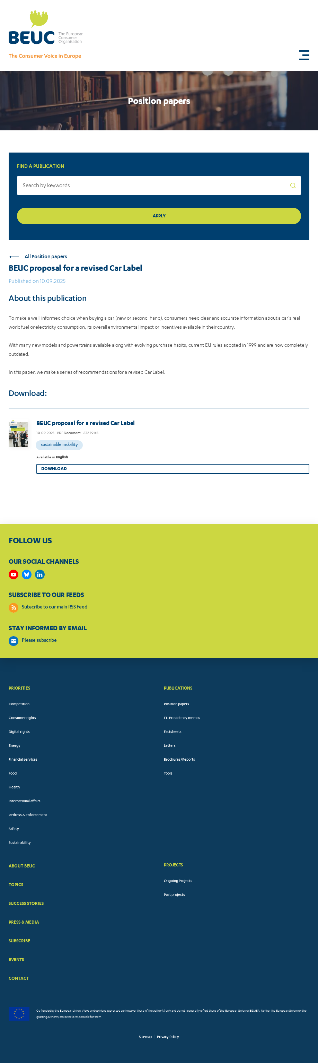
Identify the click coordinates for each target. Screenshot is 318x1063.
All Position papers (38, 257)
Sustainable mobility (59, 445)
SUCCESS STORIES (26, 903)
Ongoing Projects (178, 881)
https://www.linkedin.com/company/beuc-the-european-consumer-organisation (40, 574)
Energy (14, 746)
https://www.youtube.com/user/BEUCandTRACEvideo (13, 574)
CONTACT (19, 978)
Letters (170, 746)
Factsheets (173, 732)
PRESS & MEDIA (24, 922)
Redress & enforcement (28, 815)
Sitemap (145, 1037)
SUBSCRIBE (19, 940)
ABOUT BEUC (22, 865)
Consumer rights (22, 718)
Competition (19, 704)
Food (13, 774)
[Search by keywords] (159, 185)
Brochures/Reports (179, 760)
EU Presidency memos (182, 718)
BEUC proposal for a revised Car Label (85, 422)
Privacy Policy (168, 1037)
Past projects (174, 895)
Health (14, 788)
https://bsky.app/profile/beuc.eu (27, 574)
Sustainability (20, 843)
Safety (14, 829)
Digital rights (19, 732)
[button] (304, 55)
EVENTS (16, 959)
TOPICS (16, 884)
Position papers (176, 704)
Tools (168, 774)
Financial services (23, 760)
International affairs (25, 802)
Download (54, 468)
